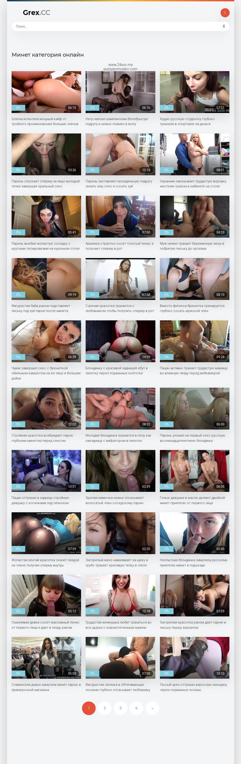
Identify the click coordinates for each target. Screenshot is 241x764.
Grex (36, 12)
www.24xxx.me (120, 65)
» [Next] (152, 708)
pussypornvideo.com (120, 69)
